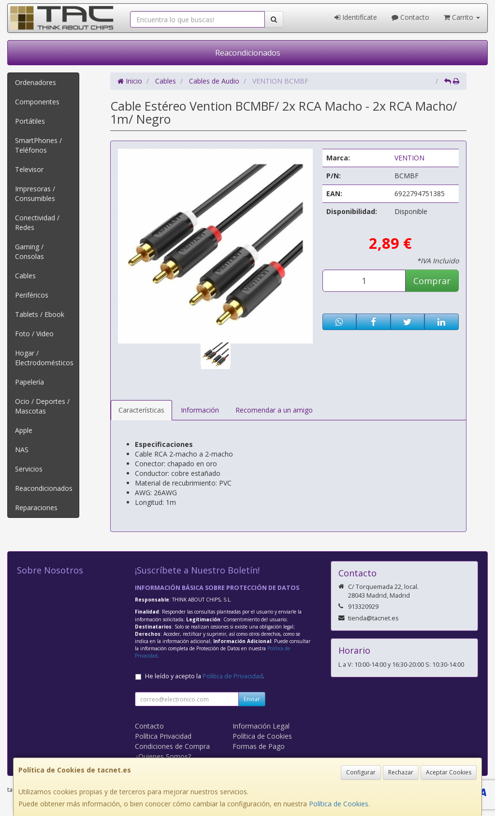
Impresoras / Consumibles (35, 193)
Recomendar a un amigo (274, 410)
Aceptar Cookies (448, 772)
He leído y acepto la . (204, 676)
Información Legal (261, 725)
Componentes (37, 101)
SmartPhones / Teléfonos (38, 145)
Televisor (29, 169)
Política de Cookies (338, 803)
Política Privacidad (163, 736)
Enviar (252, 699)
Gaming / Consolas (29, 251)
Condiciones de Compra (172, 746)
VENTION (409, 157)
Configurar (361, 772)
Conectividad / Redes (37, 222)
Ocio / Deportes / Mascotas (42, 406)
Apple (23, 430)
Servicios (29, 468)
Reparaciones (36, 507)
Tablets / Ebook (39, 314)
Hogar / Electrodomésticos (44, 357)
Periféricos (31, 295)
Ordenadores (35, 82)
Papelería (29, 382)
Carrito (462, 17)
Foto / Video (34, 333)
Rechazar (400, 772)
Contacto (410, 17)
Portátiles (30, 121)
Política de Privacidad (233, 676)
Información (200, 410)
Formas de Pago (259, 746)
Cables (25, 275)
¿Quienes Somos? (163, 756)
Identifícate (356, 17)
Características (141, 410)
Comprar (432, 280)
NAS (22, 449)
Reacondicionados (247, 52)
